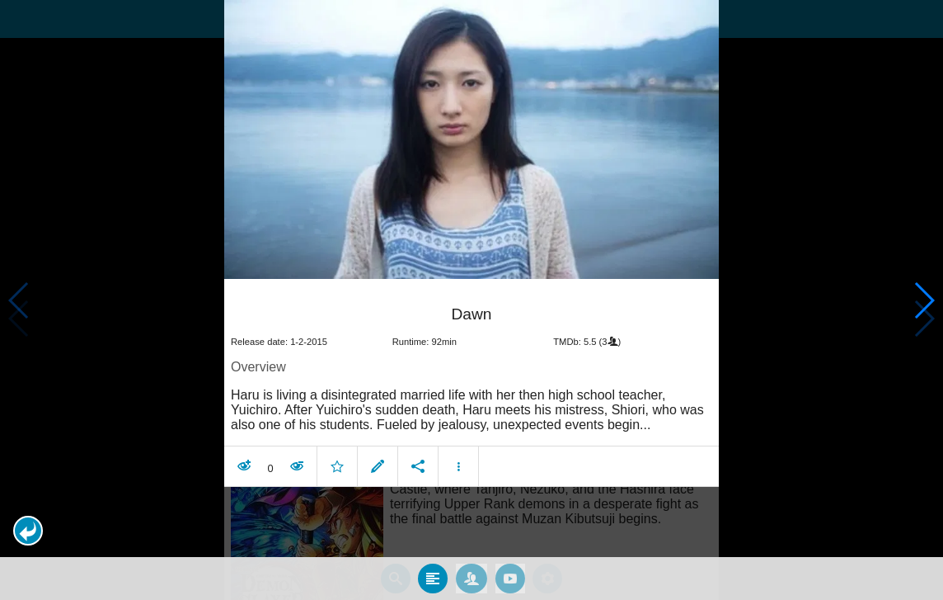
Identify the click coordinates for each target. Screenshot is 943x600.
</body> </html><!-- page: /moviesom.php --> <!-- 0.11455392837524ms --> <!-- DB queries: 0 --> (471, 300)
